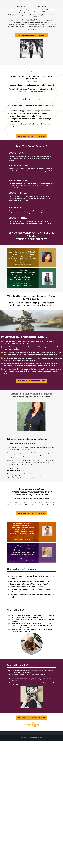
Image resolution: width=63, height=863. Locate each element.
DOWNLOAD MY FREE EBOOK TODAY (31, 35)
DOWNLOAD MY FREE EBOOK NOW (31, 136)
